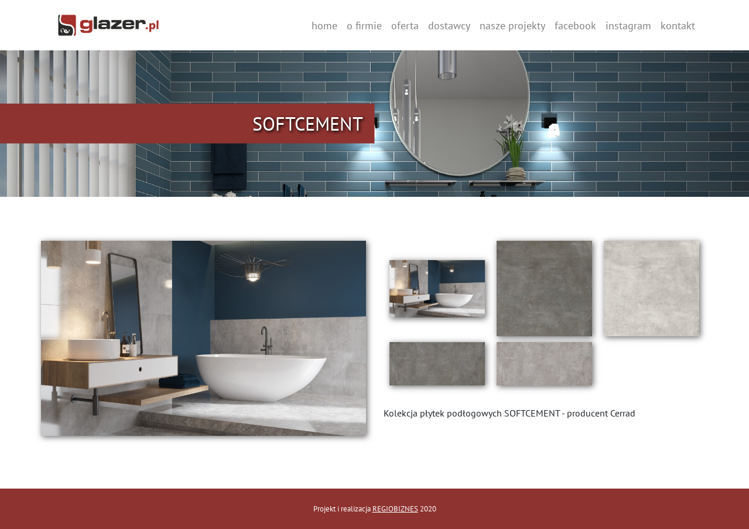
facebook (575, 25)
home (324, 25)
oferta (405, 25)
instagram (628, 25)
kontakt (678, 25)
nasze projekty (512, 25)
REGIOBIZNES (395, 509)
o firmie (364, 25)
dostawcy (449, 25)
